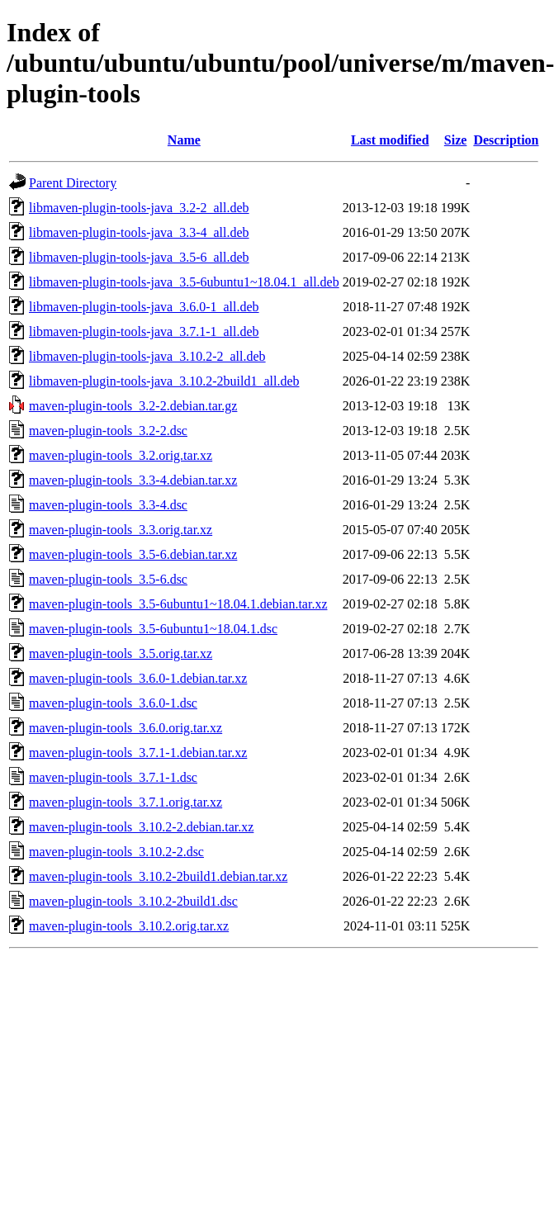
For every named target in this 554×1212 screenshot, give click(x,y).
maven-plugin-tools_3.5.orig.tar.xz (120, 653)
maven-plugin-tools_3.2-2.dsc (108, 431)
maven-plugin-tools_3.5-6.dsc (108, 579)
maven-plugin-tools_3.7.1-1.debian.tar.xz (138, 753)
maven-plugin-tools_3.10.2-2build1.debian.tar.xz (158, 876)
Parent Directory (72, 183)
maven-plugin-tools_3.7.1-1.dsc (113, 777)
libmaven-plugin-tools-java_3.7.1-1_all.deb (144, 331)
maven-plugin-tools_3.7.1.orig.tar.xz (125, 802)
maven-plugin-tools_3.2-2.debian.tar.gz (133, 406)
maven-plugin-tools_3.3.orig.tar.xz (120, 530)
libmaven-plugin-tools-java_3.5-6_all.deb (139, 257)
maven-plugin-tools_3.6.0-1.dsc (113, 703)
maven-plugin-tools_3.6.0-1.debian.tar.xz (138, 678)
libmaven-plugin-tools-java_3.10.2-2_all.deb (147, 356)
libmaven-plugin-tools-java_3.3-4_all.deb (139, 232)
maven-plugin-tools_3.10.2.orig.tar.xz (129, 926)
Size (455, 140)
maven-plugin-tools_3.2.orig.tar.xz (120, 455)
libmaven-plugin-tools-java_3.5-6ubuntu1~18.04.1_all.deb (184, 282)
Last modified (390, 140)
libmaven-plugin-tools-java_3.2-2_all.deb (139, 208)
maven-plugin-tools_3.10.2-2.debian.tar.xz (141, 827)
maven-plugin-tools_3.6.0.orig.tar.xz (125, 728)
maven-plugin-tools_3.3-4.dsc (108, 505)
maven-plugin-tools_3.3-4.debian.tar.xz (133, 480)
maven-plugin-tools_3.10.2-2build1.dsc (133, 901)
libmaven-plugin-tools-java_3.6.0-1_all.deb (144, 307)
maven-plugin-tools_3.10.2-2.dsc (116, 852)
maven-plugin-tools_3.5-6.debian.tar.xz (133, 554)
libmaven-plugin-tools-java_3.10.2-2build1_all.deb (164, 381)
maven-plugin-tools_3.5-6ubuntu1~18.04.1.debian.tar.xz (178, 604)
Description (505, 140)
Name (184, 140)
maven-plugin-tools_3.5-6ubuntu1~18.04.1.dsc (153, 629)
